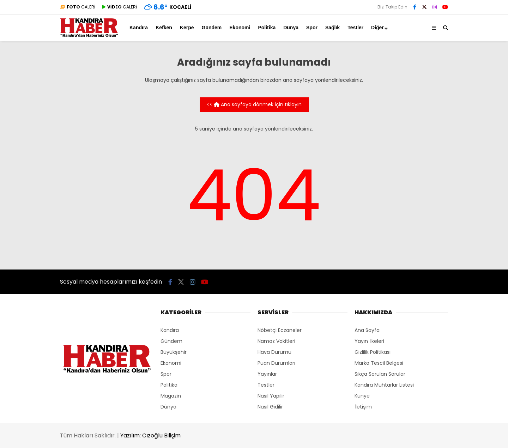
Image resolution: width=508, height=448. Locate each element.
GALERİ (77, 7)
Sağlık (332, 27)
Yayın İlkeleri (369, 341)
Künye (362, 395)
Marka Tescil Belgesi (379, 363)
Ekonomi (239, 27)
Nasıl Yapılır (271, 395)
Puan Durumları (276, 363)
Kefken (164, 27)
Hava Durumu (274, 352)
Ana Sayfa (367, 330)
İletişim (363, 406)
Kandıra (138, 27)
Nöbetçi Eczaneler (280, 330)
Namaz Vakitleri (276, 341)
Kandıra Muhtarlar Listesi (384, 384)
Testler (355, 27)
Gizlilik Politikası (373, 352)
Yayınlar (267, 373)
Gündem (212, 27)
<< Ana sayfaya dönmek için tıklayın (254, 104)
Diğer (377, 27)
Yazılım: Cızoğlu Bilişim (150, 435)
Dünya (290, 27)
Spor (312, 27)
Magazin (171, 395)
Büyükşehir (174, 352)
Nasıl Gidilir (270, 406)
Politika (267, 27)
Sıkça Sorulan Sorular (380, 373)
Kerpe (187, 27)
